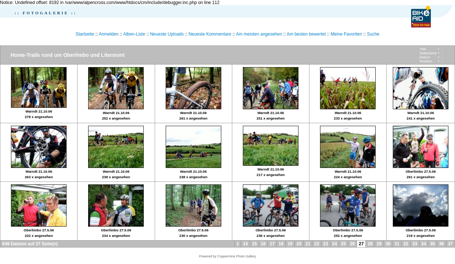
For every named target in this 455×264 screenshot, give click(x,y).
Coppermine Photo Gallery (236, 256)
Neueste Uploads (167, 34)
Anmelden (109, 34)
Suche (373, 34)
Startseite (85, 34)
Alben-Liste (134, 34)
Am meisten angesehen (259, 34)
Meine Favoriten (346, 34)
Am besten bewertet (306, 34)
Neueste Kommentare (210, 34)
